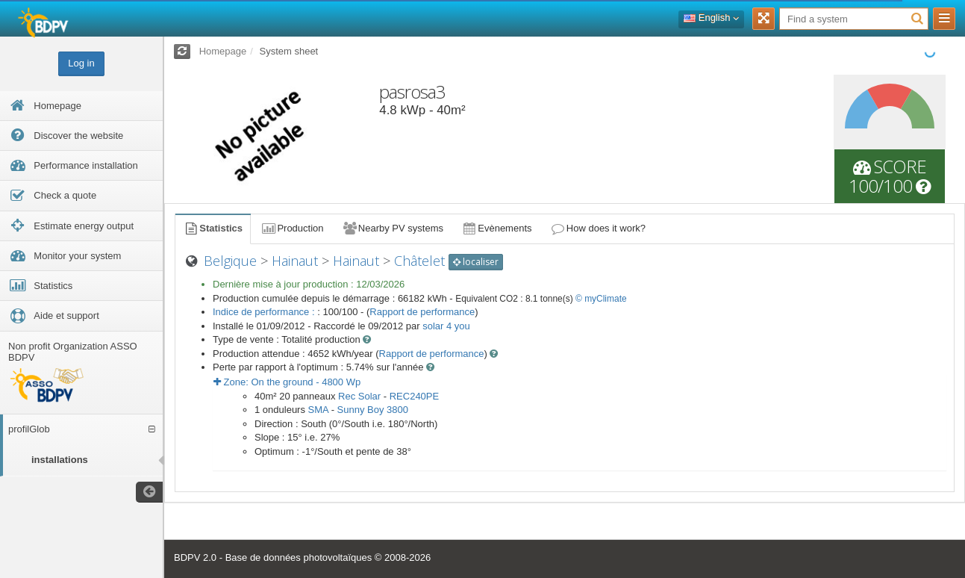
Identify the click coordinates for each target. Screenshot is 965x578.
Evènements (496, 228)
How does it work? (598, 228)
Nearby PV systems (392, 228)
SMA (318, 409)
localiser (476, 261)
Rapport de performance (422, 311)
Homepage (223, 51)
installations (59, 459)
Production (291, 228)
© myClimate (601, 298)
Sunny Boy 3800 (372, 409)
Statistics (213, 228)
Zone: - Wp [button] (286, 382)
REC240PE (414, 396)
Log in (81, 63)
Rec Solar (359, 396)
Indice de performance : (265, 311)
